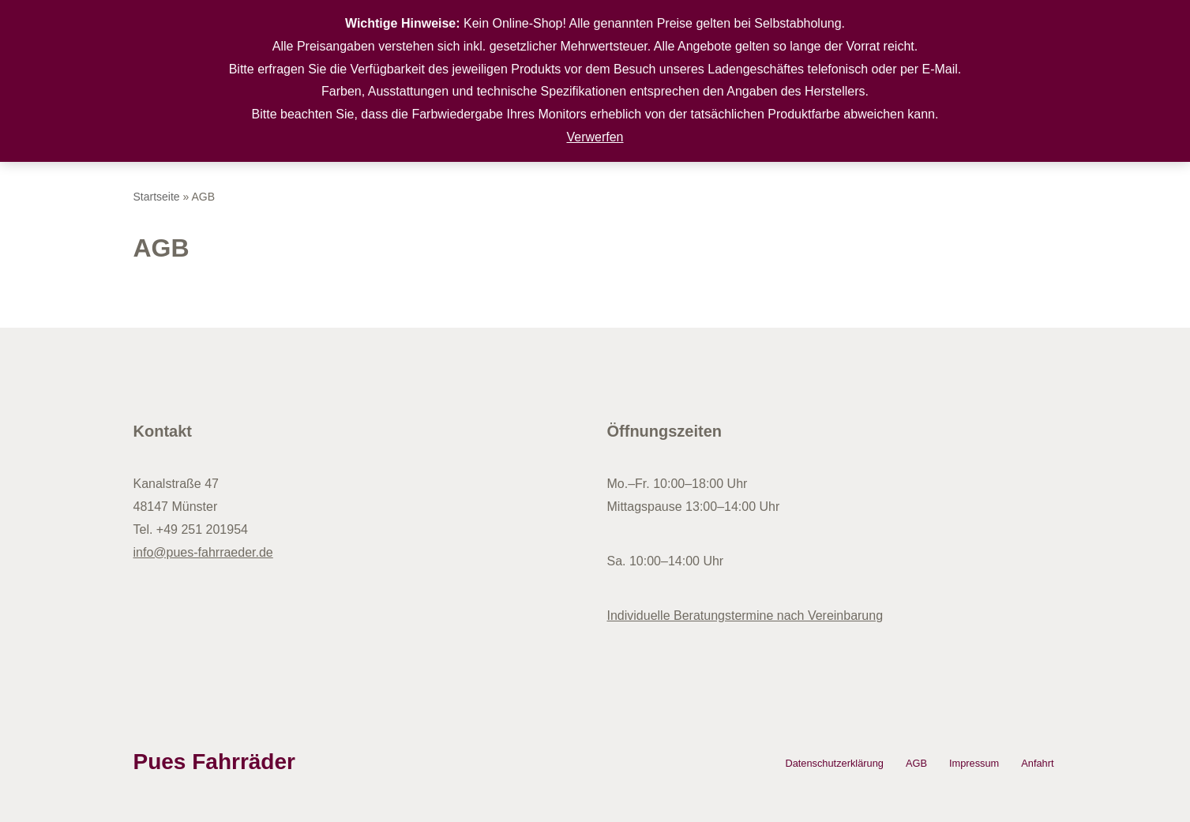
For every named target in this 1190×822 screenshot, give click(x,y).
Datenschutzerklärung (834, 763)
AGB (916, 763)
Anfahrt (1037, 763)
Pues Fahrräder (214, 761)
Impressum (974, 763)
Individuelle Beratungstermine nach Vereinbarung (745, 615)
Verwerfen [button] (594, 137)
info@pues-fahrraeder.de (203, 552)
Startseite (156, 196)
